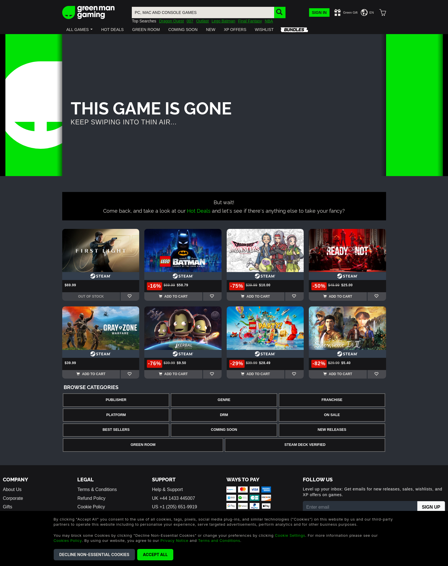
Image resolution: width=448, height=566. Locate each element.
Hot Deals (199, 210)
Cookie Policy (91, 506)
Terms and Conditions (219, 540)
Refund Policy (91, 498)
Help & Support (167, 489)
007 (190, 21)
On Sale (332, 415)
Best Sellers (116, 430)
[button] (79, 29)
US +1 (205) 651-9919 (174, 506)
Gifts (7, 506)
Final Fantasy (250, 21)
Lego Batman (223, 21)
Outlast (202, 21)
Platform (116, 415)
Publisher (116, 400)
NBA (269, 21)
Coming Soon (224, 430)
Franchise (332, 400)
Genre (224, 400)
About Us (12, 489)
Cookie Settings (290, 535)
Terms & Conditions (97, 489)
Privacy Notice (175, 540)
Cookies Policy (68, 540)
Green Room (143, 445)
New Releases (332, 430)
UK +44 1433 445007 (173, 498)
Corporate (13, 498)
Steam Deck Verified (305, 445)
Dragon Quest (171, 21)
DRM (224, 415)
